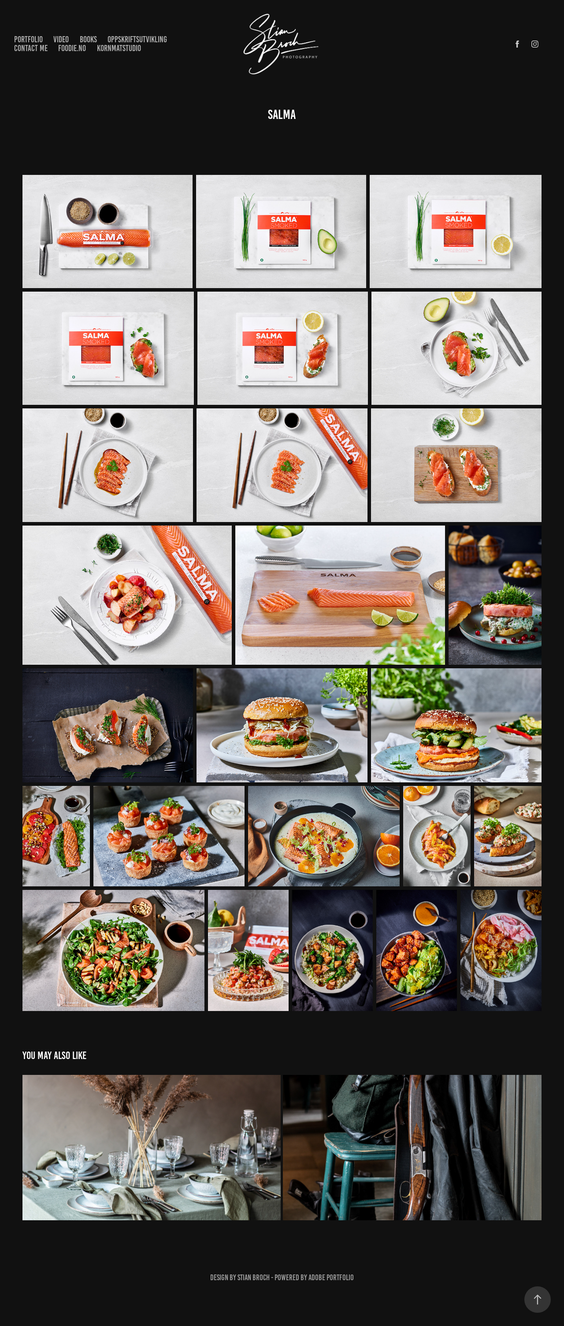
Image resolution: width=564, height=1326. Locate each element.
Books (88, 39)
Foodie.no (72, 48)
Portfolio (28, 39)
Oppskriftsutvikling (137, 39)
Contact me (31, 48)
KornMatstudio (119, 48)
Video (61, 39)
